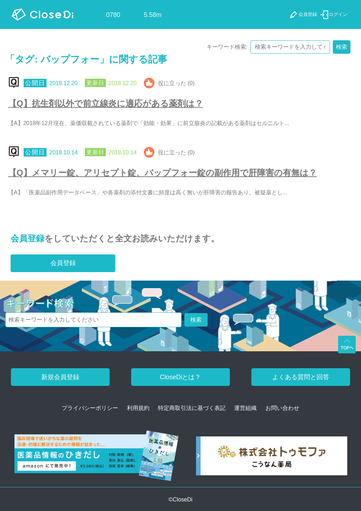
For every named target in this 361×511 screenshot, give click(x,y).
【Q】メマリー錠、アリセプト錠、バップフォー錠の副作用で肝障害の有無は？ (162, 172)
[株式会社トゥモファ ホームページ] (271, 458)
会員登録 (27, 238)
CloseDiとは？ (180, 377)
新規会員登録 (60, 377)
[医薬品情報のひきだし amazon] (96, 458)
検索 (341, 47)
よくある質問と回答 (300, 377)
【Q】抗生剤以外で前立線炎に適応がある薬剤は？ (105, 103)
